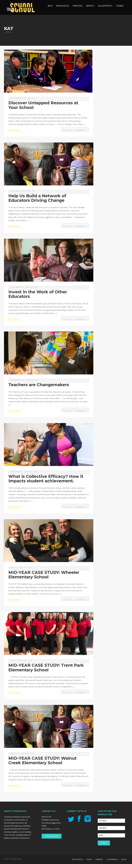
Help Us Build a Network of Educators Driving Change (37, 198)
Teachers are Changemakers (38, 384)
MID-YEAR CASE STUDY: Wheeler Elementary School (43, 574)
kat (34, 98)
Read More (14, 130)
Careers (99, 859)
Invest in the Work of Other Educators (37, 294)
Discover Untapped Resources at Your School (43, 105)
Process (77, 5)
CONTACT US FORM (51, 836)
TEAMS (120, 5)
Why (50, 5)
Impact (90, 5)
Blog (69, 130)
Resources (62, 5)
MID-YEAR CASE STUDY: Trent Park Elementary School (46, 667)
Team (89, 859)
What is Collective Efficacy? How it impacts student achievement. (45, 478)
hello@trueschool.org (50, 820)
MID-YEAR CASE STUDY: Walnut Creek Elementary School (42, 760)
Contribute (112, 859)
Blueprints (105, 5)
